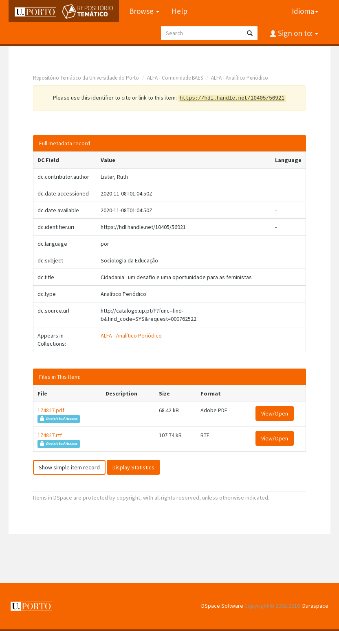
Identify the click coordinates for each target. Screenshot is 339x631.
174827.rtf (49, 435)
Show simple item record (69, 467)
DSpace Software (222, 605)
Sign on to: (297, 33)
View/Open (274, 413)
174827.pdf (50, 410)
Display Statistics (133, 467)
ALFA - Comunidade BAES (175, 77)
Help (179, 11)
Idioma (305, 11)
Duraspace (315, 605)
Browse (144, 11)
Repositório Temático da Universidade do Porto (86, 77)
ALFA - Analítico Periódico (239, 77)
